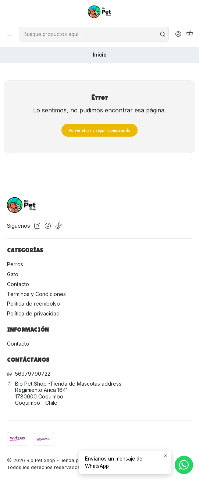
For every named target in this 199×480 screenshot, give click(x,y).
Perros (15, 264)
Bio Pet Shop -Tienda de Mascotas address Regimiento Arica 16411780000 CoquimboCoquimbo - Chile (64, 393)
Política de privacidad (33, 313)
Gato (12, 274)
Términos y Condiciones (36, 294)
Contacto (18, 284)
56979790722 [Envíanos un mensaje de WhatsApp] (28, 374)
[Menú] (9, 34)
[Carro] (190, 34)
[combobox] (94, 34)
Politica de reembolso (33, 303)
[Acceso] (178, 34)
